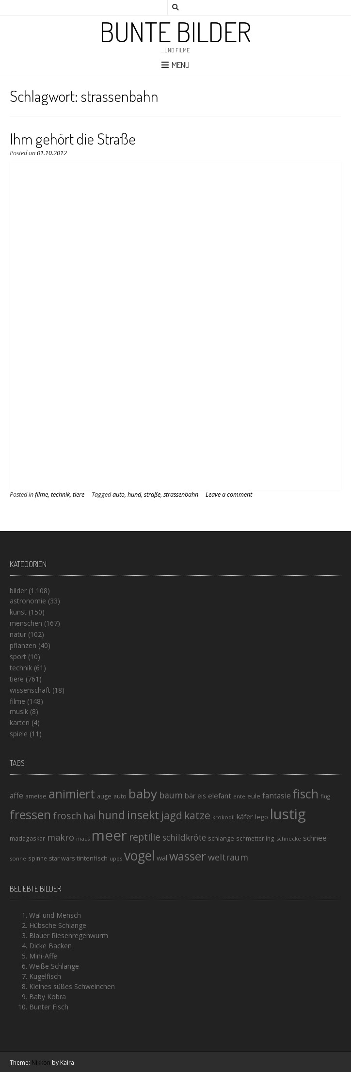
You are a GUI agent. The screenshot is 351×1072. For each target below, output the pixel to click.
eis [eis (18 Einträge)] (201, 795)
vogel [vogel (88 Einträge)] (139, 855)
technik (60, 494)
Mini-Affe (43, 955)
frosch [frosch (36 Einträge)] (67, 815)
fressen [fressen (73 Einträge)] (30, 814)
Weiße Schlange (54, 966)
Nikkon (41, 1062)
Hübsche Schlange (57, 925)
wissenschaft (30, 690)
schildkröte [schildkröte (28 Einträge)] (184, 837)
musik (19, 711)
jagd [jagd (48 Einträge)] (171, 815)
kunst (18, 612)
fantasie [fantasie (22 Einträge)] (276, 796)
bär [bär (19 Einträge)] (190, 795)
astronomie (28, 600)
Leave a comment (229, 494)
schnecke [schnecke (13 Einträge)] (288, 838)
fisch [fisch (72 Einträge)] (306, 793)
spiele (19, 733)
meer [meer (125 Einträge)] (109, 835)
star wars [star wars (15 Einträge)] (62, 858)
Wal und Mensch (55, 915)
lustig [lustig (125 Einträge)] (288, 814)
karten (20, 722)
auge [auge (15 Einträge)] (104, 796)
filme (41, 494)
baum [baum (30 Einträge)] (171, 795)
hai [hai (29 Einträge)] (89, 816)
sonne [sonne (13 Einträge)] (18, 858)
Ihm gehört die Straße (73, 138)
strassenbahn (180, 494)
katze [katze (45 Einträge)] (197, 815)
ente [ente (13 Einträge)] (239, 796)
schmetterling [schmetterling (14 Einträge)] (255, 838)
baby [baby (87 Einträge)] (142, 793)
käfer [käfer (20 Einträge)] (245, 816)
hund (134, 494)
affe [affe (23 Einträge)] (16, 795)
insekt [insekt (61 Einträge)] (143, 815)
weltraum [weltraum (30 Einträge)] (228, 857)
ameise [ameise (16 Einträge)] (36, 796)
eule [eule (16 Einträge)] (253, 796)
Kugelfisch (45, 976)
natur (18, 634)
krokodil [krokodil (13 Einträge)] (223, 817)
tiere (78, 494)
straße (152, 494)
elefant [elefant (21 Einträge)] (219, 795)
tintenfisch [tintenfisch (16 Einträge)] (92, 858)
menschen (26, 623)
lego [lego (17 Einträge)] (261, 816)
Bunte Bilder (175, 31)
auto (118, 494)
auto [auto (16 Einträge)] (120, 796)
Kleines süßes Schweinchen (72, 986)
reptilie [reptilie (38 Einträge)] (144, 837)
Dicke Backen (50, 945)
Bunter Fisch (48, 1006)
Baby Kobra (47, 996)
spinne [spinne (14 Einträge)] (37, 858)
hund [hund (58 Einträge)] (111, 815)
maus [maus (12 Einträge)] (83, 838)
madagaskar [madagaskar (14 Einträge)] (27, 838)
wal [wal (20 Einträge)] (162, 857)
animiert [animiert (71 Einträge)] (71, 793)
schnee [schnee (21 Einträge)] (315, 838)
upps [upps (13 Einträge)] (116, 858)
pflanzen (23, 645)
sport (18, 656)
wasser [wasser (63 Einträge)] (187, 856)
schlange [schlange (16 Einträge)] (221, 838)
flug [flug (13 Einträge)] (325, 796)
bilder (18, 590)
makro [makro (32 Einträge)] (60, 837)
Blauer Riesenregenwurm (68, 935)
